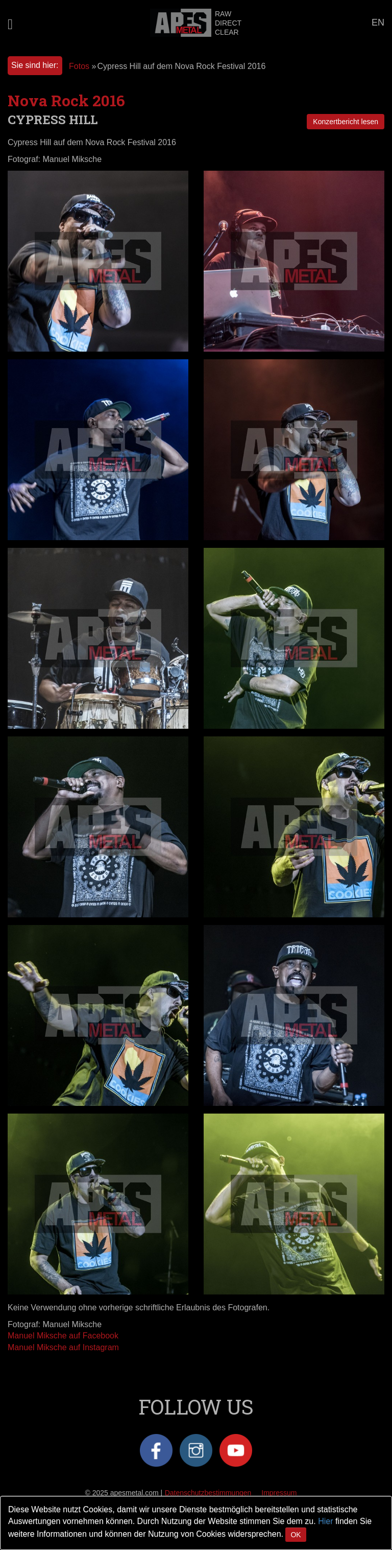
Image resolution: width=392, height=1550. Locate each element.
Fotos (79, 66)
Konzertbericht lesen (345, 122)
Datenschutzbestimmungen (208, 1493)
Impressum (279, 1493)
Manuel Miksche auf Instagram (63, 1347)
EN (378, 22)
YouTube (235, 1450)
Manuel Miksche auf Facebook (63, 1335)
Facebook (156, 1450)
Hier (325, 1521)
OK (295, 1535)
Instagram (196, 1450)
